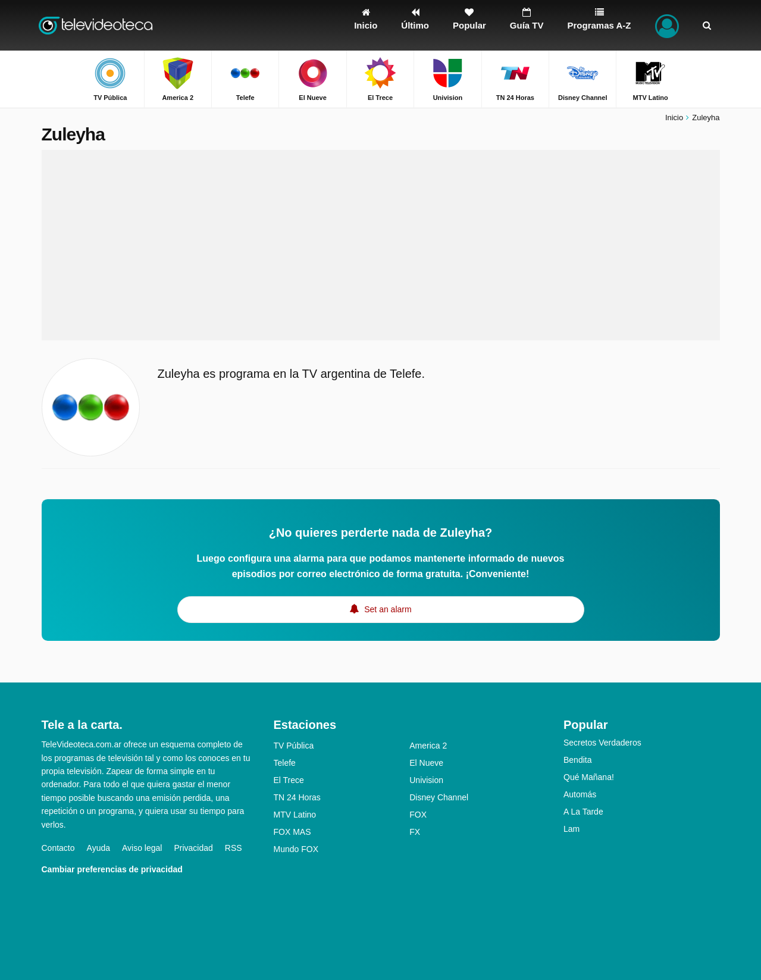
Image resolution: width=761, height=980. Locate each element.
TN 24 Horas (297, 797)
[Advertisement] (381, 245)
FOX (418, 814)
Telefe (285, 763)
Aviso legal (142, 848)
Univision (426, 780)
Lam (571, 829)
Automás (579, 794)
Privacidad (193, 848)
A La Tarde (583, 811)
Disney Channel (438, 797)
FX (414, 832)
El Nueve (426, 763)
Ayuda (98, 848)
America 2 (428, 745)
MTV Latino (295, 814)
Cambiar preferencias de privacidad (112, 869)
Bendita (577, 760)
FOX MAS (292, 832)
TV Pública (294, 745)
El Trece (289, 780)
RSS (233, 848)
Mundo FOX (296, 849)
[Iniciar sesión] (667, 25)
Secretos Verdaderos (602, 742)
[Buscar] (707, 25)
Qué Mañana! (588, 777)
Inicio (674, 117)
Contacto (58, 848)
